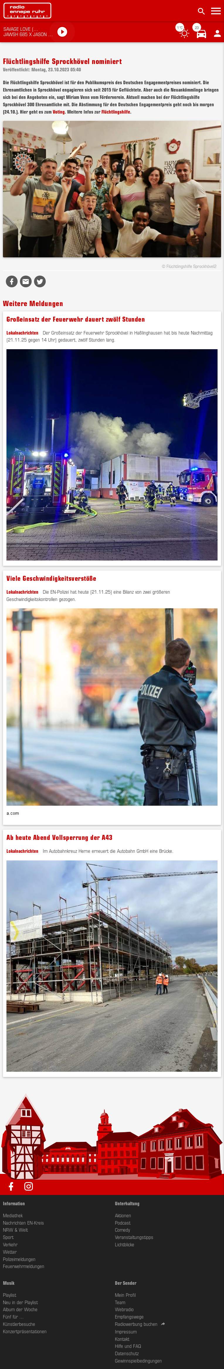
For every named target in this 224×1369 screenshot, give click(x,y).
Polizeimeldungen (19, 1258)
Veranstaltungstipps (134, 1236)
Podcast (122, 1222)
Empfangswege (129, 1316)
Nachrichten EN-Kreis (23, 1222)
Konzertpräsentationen (25, 1331)
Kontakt (122, 1338)
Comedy (122, 1229)
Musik (8, 1282)
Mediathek (13, 1215)
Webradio (124, 1309)
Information (14, 1203)
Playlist (9, 1294)
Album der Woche (20, 1309)
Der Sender (125, 1282)
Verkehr (10, 1244)
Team (120, 1302)
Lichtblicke (124, 1244)
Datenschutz (127, 1353)
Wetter (10, 1251)
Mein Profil (125, 1294)
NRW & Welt (15, 1229)
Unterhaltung (127, 1203)
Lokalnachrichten (22, 332)
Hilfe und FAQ (128, 1345)
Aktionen (123, 1215)
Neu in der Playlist (20, 1302)
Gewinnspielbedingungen (138, 1360)
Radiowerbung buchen (136, 1323)
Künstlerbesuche (19, 1323)
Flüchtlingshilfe (115, 111)
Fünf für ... (13, 1316)
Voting (59, 111)
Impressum (126, 1331)
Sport (8, 1236)
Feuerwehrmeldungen (23, 1266)
